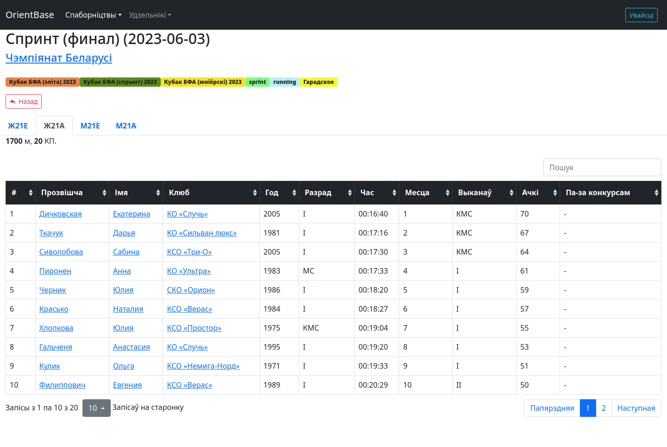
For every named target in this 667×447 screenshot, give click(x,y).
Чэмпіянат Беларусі (59, 57)
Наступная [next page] (636, 408)
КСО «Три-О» (189, 252)
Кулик (49, 366)
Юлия (123, 290)
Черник (52, 290)
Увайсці (641, 15)
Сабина (126, 252)
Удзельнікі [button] (147, 15)
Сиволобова (61, 252)
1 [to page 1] (588, 408)
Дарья (124, 233)
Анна (122, 271)
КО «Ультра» (189, 271)
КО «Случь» (187, 214)
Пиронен (55, 271)
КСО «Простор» (194, 328)
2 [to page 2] (604, 408)
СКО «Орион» (191, 290)
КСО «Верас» (189, 309)
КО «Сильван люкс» (202, 233)
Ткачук (51, 233)
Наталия (128, 309)
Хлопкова (56, 328)
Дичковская (60, 214)
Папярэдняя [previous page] (552, 408)
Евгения (127, 385)
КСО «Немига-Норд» (203, 366)
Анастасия (131, 347)
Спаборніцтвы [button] (90, 15)
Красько (54, 309)
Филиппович (62, 385)
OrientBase (30, 14)
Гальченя (55, 347)
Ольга (123, 366)
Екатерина (131, 214)
